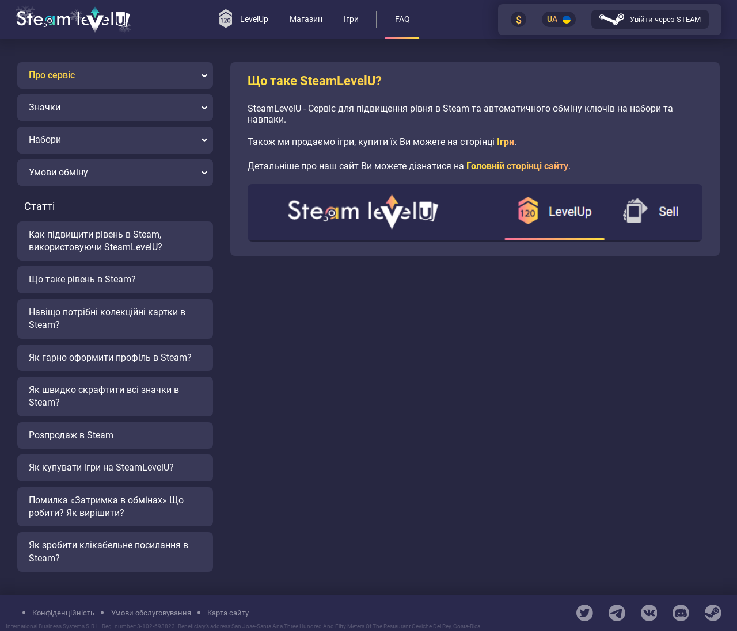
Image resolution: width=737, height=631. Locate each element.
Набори (118, 139)
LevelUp (243, 18)
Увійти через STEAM (650, 19)
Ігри (505, 141)
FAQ (402, 19)
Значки (118, 107)
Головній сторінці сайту (517, 165)
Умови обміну (118, 172)
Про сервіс (118, 75)
